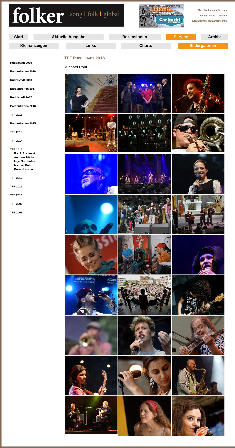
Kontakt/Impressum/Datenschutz (208, 19)
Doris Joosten (23, 169)
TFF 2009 (16, 203)
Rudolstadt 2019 (21, 62)
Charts (145, 45)
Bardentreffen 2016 (23, 106)
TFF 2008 (16, 212)
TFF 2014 (16, 140)
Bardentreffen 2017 (23, 88)
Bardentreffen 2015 (23, 123)
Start (18, 37)
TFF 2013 (16, 149)
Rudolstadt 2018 (21, 80)
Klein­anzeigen (33, 45)
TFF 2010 (16, 195)
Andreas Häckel (24, 157)
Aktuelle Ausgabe (68, 37)
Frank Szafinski (24, 153)
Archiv (214, 37)
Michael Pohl (22, 165)
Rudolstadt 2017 (21, 97)
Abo (200, 10)
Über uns (222, 15)
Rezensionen (134, 37)
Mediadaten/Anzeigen (215, 10)
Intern (212, 15)
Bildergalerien (202, 45)
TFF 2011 (16, 186)
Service (181, 37)
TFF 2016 (16, 114)
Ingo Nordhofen (24, 161)
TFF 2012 (16, 177)
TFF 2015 (16, 132)
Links (90, 45)
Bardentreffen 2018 (23, 71)
